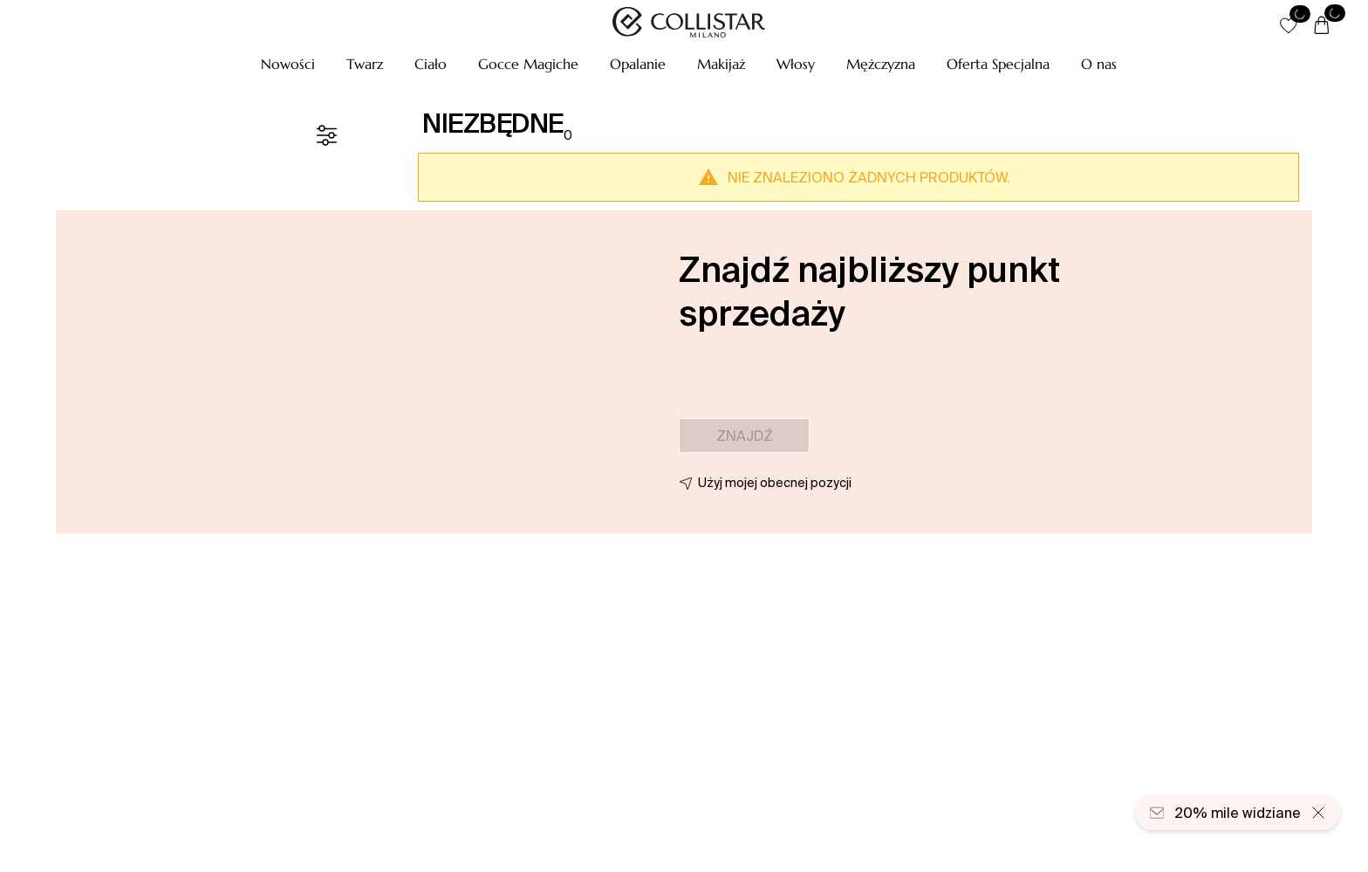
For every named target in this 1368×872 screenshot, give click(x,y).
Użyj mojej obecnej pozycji (775, 483)
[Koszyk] (1321, 26)
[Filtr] (326, 135)
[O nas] (1098, 64)
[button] (288, 64)
